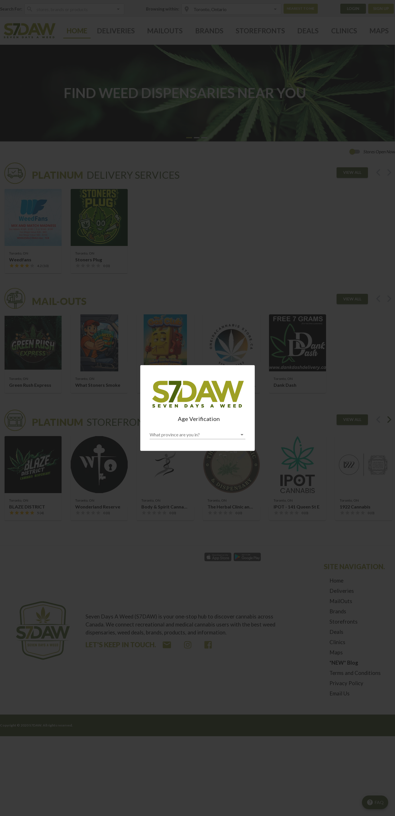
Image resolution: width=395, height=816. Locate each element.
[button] (197, 434)
